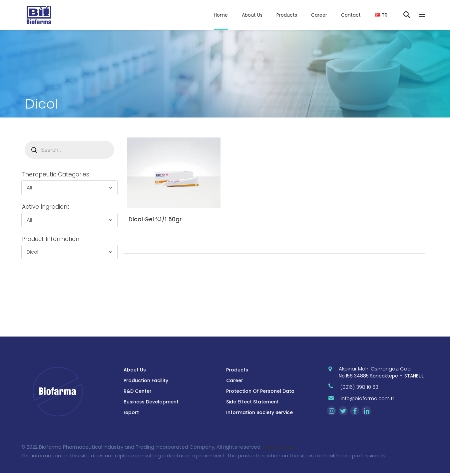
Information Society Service (259, 412)
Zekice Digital (279, 446)
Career (234, 380)
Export (131, 412)
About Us (135, 369)
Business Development (151, 401)
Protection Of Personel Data (260, 391)
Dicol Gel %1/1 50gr (155, 219)
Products (237, 369)
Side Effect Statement (252, 401)
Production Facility (146, 380)
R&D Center (138, 391)
